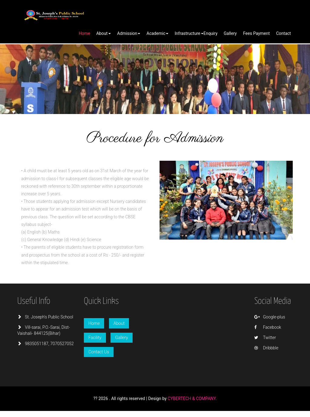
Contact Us (98, 351)
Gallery (121, 337)
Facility (94, 337)
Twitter (265, 337)
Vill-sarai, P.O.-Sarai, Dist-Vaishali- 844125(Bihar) (43, 330)
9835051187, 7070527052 (45, 343)
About (119, 323)
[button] (103, 33)
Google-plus (269, 316)
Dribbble (266, 347)
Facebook (267, 327)
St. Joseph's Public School (45, 316)
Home (94, 323)
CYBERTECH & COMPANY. (192, 398)
